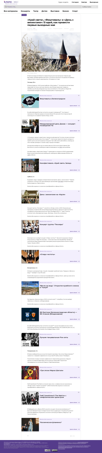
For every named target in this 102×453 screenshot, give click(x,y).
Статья (24, 15)
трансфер (60, 181)
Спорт (75, 11)
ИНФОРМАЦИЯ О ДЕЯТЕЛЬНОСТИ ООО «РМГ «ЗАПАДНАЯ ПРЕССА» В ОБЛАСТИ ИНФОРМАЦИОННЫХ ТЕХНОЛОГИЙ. (73, 447)
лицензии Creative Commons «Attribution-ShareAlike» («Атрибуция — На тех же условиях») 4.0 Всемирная (73, 442)
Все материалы (11, 11)
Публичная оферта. (61, 448)
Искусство (67, 28)
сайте (60, 147)
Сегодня (75, 2)
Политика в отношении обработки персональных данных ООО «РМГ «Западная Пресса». (74, 445)
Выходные (94, 2)
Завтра (84, 2)
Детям (44, 11)
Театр (35, 11)
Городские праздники (58, 28)
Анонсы (50, 28)
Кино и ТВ (72, 29)
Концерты (25, 11)
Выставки (55, 11)
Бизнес (66, 11)
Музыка (72, 28)
